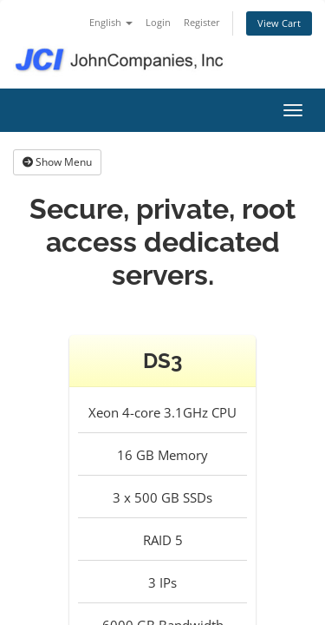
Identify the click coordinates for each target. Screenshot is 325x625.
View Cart (279, 23)
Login (158, 22)
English (111, 22)
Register (202, 22)
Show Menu (57, 162)
